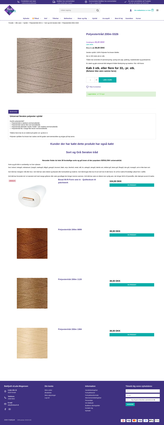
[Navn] (143, 391)
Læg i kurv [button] (107, 80)
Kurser (138, 18)
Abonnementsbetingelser (93, 398)
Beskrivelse (13, 111)
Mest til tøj (119, 18)
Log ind (47, 398)
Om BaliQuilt (89, 403)
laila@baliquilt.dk (13, 405)
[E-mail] (143, 395)
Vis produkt (131, 185)
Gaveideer (129, 18)
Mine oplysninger (50, 395)
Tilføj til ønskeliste (93, 87)
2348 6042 (11, 399)
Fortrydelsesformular (92, 395)
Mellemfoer (69, 18)
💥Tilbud (36, 18)
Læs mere (89, 44)
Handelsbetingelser (91, 390)
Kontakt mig (89, 408)
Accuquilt (107, 18)
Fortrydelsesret (90, 393)
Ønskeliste (48, 393)
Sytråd (96, 18)
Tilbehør (57, 18)
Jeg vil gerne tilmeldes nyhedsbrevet (143, 400)
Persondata (89, 400)
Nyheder (26, 18)
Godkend (130, 404)
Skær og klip (83, 18)
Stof (47, 18)
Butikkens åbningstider (92, 405)
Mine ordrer (48, 390)
